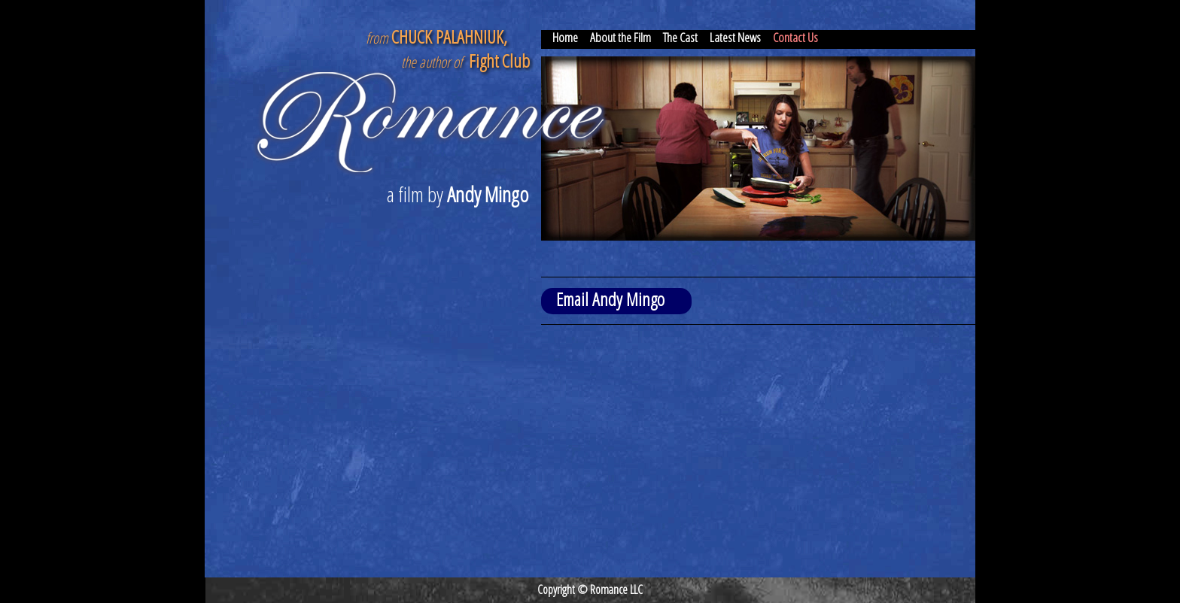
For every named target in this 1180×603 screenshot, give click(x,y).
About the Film (620, 38)
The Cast (680, 38)
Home (565, 38)
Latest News (735, 38)
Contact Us (795, 38)
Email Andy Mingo (610, 298)
